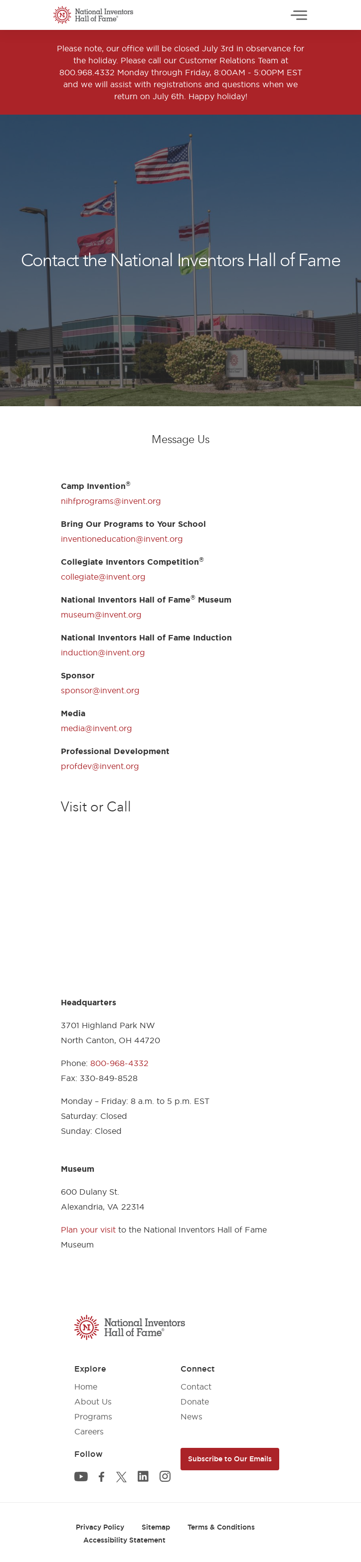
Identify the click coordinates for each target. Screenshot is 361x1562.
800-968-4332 (119, 1063)
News (191, 1416)
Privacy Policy (100, 1527)
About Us (93, 1401)
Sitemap (156, 1527)
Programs (93, 1416)
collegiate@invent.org (103, 576)
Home (85, 1386)
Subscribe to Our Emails (230, 1459)
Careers (89, 1431)
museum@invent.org (101, 614)
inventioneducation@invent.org (122, 538)
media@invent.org (96, 728)
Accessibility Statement (124, 1540)
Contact (195, 1386)
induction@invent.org (103, 652)
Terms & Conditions (221, 1527)
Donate (194, 1401)
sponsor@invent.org (100, 690)
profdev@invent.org (100, 766)
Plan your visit (88, 1229)
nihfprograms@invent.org (111, 500)
